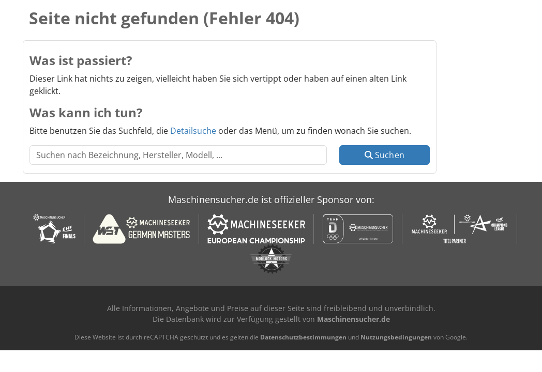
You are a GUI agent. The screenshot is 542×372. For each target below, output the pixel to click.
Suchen (384, 155)
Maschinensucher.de (353, 319)
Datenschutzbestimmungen (303, 337)
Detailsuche (193, 130)
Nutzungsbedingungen (396, 337)
